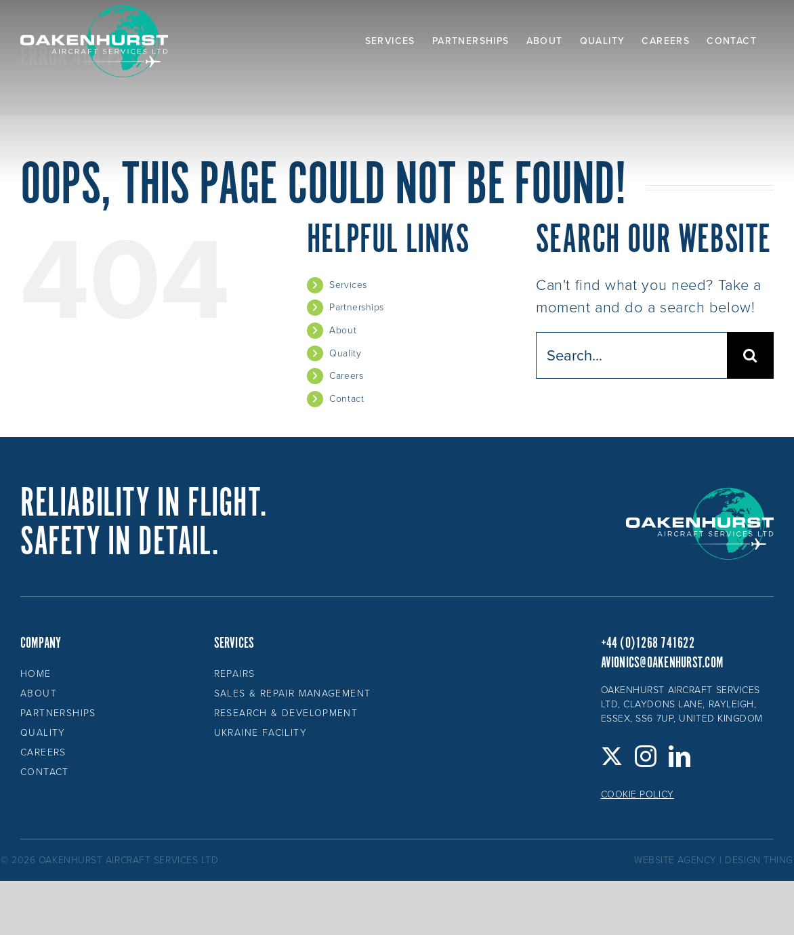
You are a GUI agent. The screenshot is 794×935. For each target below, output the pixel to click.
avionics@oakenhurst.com (662, 663)
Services (348, 285)
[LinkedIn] (680, 756)
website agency (675, 860)
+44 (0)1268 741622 (647, 643)
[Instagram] (646, 756)
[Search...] (631, 355)
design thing (759, 860)
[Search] (750, 355)
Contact (346, 399)
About (342, 330)
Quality (345, 353)
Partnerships (356, 307)
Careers (346, 376)
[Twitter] (612, 756)
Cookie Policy (637, 794)
